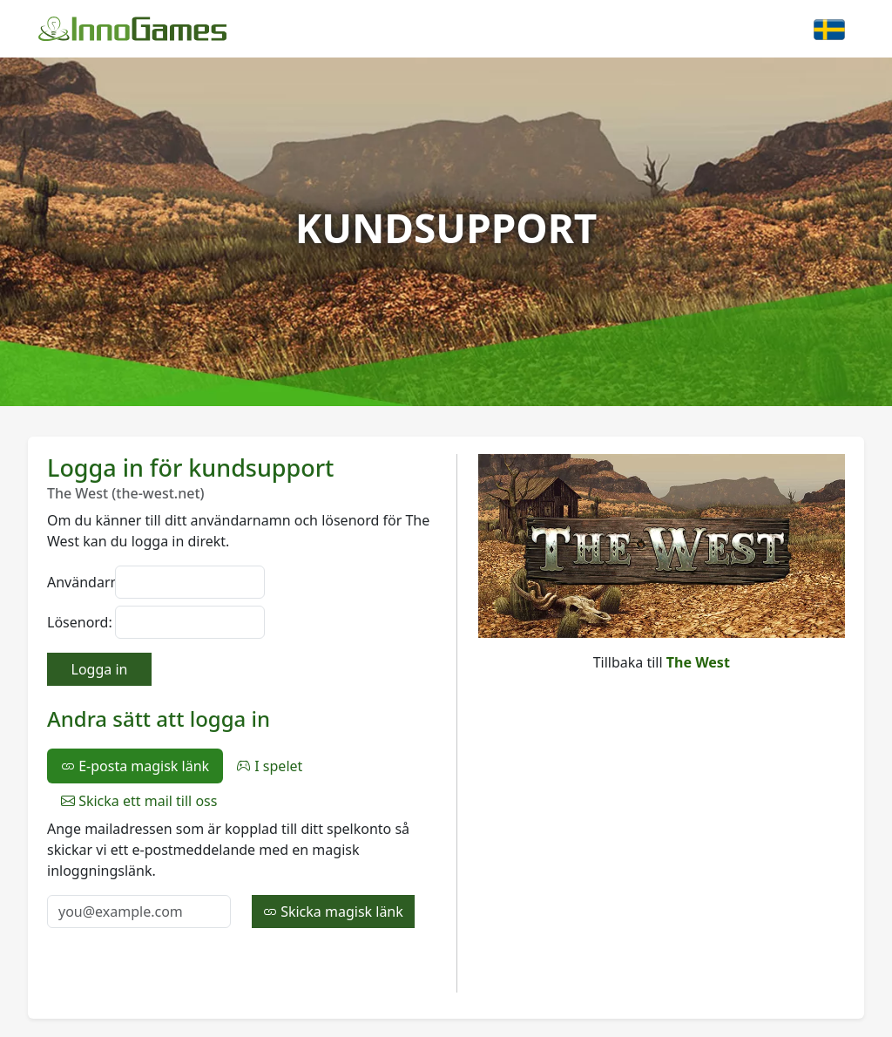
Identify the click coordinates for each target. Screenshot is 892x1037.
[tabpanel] (241, 873)
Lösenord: (76, 622)
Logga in (99, 669)
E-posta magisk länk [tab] (135, 766)
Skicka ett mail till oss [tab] (139, 800)
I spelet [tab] (269, 766)
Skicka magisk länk (333, 911)
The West (698, 662)
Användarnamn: (76, 582)
